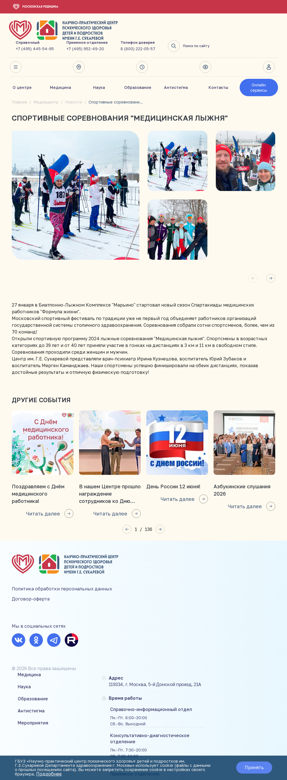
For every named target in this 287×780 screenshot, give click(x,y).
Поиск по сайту (257, 28)
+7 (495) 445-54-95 (103, 31)
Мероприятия (101, 590)
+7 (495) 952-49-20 (154, 31)
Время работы (142, 49)
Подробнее (144, 774)
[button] (270, 260)
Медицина (60, 69)
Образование (137, 69)
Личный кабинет (269, 49)
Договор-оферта (31, 585)
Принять (251, 767)
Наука (99, 69)
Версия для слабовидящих (205, 49)
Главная (19, 84)
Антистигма (176, 69)
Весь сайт (15, 49)
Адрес (78, 49)
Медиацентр (46, 84)
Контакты (218, 69)
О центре (22, 69)
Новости (73, 84)
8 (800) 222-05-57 (206, 31)
